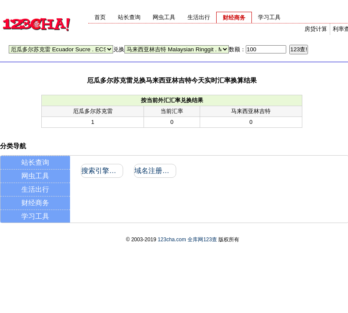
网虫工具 (35, 176)
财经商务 (35, 202)
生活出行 (35, 189)
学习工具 (35, 216)
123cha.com (171, 239)
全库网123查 (202, 239)
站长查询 (35, 162)
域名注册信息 (154, 170)
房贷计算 (315, 29)
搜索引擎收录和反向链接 (101, 170)
